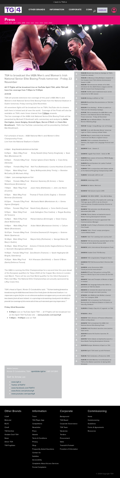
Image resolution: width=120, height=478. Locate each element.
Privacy (35, 442)
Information (57, 9)
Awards (35, 434)
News (7, 438)
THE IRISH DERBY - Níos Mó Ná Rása (96, 196)
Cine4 (7, 427)
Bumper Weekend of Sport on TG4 (95, 345)
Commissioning (93, 420)
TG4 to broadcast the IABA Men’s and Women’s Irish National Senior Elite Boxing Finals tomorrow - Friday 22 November (96, 114)
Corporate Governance (68, 423)
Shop (34, 445)
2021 (32, 23)
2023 (41, 23)
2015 (6, 23)
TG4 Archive (9, 431)
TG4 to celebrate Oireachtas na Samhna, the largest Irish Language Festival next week (97, 142)
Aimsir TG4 (9, 442)
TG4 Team (64, 427)
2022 (37, 23)
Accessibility (37, 460)
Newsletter (36, 427)
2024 (46, 23)
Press (34, 431)
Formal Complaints (39, 467)
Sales (62, 442)
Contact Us (36, 452)
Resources (92, 431)
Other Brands (37, 9)
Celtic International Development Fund (97, 247)
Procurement (65, 438)
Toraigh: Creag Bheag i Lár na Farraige (96, 126)
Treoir (34, 416)
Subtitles (35, 456)
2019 (23, 23)
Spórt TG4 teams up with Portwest (95, 350)
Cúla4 (7, 416)
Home (90, 416)
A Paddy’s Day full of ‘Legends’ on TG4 (97, 308)
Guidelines (92, 423)
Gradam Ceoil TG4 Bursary (93, 252)
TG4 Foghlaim (10, 445)
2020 (28, 23)
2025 (50, 23)
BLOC (7, 423)
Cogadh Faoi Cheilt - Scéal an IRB (95, 154)
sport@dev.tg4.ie (38, 371)
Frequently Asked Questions (43, 449)
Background (64, 416)
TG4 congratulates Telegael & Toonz (96, 258)
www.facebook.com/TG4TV (23, 388)
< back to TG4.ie (60, 2)
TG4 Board (64, 420)
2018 (19, 23)
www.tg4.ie (16, 382)
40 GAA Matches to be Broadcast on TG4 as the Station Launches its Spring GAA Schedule (96, 362)
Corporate (75, 9)
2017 (14, 23)
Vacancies (64, 431)
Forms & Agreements (96, 427)
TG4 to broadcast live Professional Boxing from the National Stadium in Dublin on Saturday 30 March (96, 302)
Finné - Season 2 (90, 148)
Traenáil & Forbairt (67, 445)
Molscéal (8, 420)
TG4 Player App (38, 420)
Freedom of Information (69, 449)
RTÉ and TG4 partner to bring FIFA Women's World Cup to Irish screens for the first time (97, 274)
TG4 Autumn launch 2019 (92, 191)
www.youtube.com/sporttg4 (49, 314)
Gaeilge (102, 10)
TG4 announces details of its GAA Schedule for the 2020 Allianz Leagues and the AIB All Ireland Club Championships (96, 87)
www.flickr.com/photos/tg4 (22, 390)
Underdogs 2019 (89, 180)
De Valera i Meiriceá (91, 185)
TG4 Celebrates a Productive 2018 (95, 356)
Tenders (63, 434)
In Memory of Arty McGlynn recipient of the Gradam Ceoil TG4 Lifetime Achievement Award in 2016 (97, 80)
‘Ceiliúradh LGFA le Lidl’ (92, 175)
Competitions (37, 423)
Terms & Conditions (39, 438)
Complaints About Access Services (45, 463)
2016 (10, 23)
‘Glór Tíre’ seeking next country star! (96, 237)
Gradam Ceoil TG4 (11, 434)
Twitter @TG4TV (18, 385)
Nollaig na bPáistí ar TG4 (92, 98)
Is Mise (86, 314)
